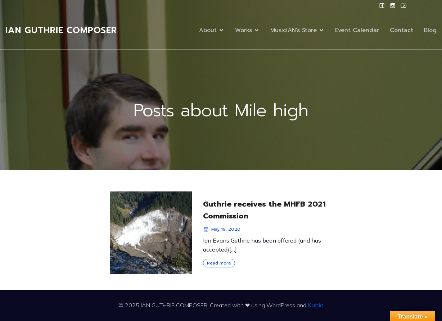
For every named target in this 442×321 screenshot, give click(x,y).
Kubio (316, 305)
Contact (401, 31)
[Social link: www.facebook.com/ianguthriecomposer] (381, 5)
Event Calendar (357, 31)
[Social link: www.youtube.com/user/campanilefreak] (403, 5)
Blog (430, 31)
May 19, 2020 (221, 229)
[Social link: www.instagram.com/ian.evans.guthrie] (392, 5)
